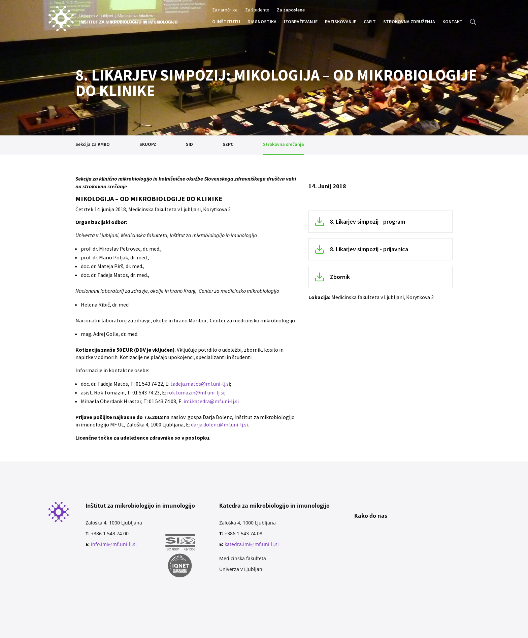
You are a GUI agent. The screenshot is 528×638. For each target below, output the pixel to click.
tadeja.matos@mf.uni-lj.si (200, 383)
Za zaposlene (291, 10)
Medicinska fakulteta (242, 558)
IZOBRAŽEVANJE (301, 22)
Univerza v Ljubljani (241, 569)
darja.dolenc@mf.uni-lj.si (219, 424)
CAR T (370, 22)
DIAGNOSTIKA (262, 22)
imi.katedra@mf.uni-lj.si (211, 401)
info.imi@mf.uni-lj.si (114, 544)
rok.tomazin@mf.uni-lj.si (195, 392)
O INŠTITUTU (226, 22)
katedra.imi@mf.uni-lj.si (252, 544)
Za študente (257, 10)
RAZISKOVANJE (340, 22)
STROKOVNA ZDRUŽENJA (409, 22)
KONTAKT (452, 22)
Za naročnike (225, 10)
